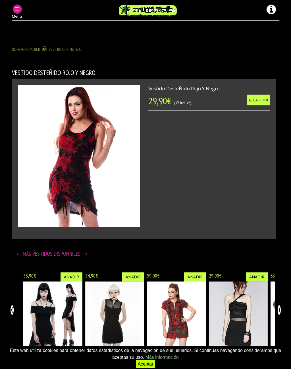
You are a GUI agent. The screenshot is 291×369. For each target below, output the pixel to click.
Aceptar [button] (145, 364)
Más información (162, 357)
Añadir (71, 277)
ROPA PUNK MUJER (26, 49)
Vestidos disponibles (57, 253)
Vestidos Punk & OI (65, 49)
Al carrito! (258, 100)
